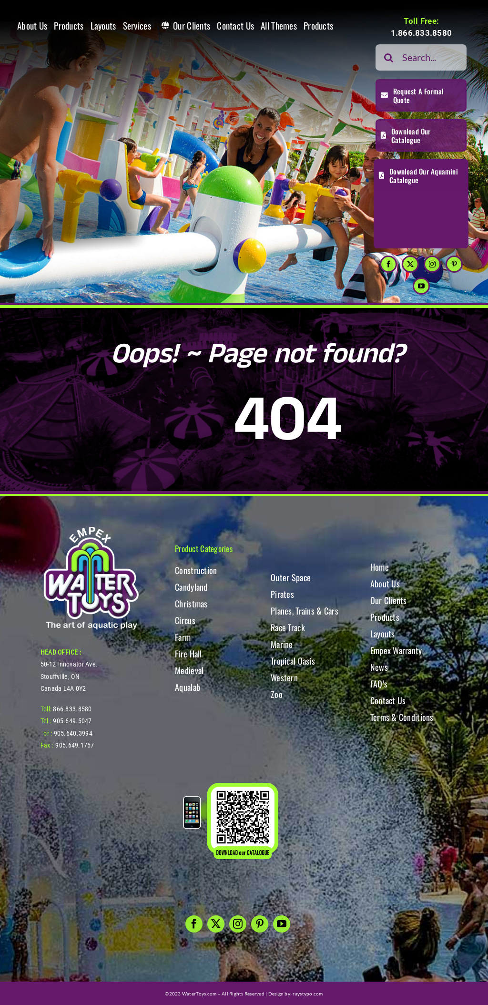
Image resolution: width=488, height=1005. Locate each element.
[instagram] (432, 264)
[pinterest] (454, 264)
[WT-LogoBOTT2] (91, 529)
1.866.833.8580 (421, 33)
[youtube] (421, 286)
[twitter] (410, 264)
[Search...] (421, 57)
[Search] (389, 57)
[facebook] (388, 264)
